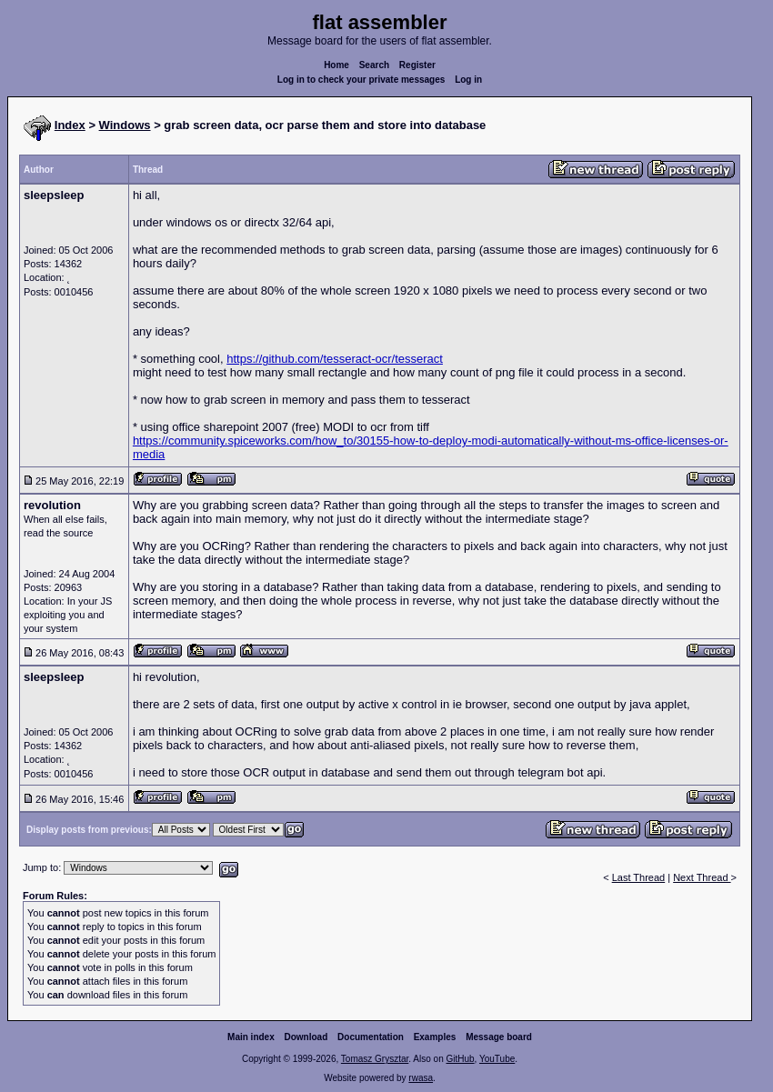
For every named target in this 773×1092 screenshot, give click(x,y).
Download (306, 1037)
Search (374, 65)
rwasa (420, 1078)
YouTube (497, 1059)
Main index (251, 1037)
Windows (125, 125)
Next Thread (701, 877)
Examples (435, 1037)
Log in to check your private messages (361, 80)
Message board (499, 1037)
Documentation (370, 1037)
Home (336, 65)
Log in (468, 80)
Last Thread (639, 877)
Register (417, 65)
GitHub (460, 1059)
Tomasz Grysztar (374, 1059)
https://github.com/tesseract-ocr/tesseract (334, 359)
